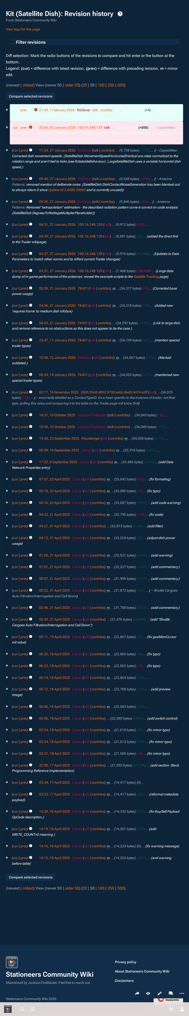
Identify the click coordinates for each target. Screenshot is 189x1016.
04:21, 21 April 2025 (54, 526)
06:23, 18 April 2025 (54, 666)
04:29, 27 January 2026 (57, 236)
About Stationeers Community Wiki (142, 971)
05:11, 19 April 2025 (54, 637)
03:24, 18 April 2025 (54, 730)
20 (84, 85)
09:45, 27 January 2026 (57, 179)
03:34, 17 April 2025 (54, 782)
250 (111, 85)
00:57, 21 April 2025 (54, 579)
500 (120, 85)
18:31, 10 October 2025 (57, 415)
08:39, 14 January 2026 (57, 375)
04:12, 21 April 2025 (54, 538)
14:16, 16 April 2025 (54, 846)
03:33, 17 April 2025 (54, 794)
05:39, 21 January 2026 (57, 288)
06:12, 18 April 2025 (54, 689)
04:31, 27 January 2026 (57, 224)
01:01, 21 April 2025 (54, 567)
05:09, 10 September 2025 (59, 450)
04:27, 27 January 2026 (57, 254)
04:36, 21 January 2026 (57, 305)
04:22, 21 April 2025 (54, 514)
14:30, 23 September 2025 (59, 438)
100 (101, 85)
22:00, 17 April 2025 (54, 765)
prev (23, 110)
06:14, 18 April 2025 (54, 678)
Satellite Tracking (146, 276)
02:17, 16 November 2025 (59, 392)
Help (120, 13)
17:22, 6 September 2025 (58, 462)
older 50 (72, 85)
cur (15, 127)
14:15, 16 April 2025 (54, 858)
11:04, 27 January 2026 (57, 150)
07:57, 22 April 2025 (54, 479)
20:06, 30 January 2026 (57, 127)
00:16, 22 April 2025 (54, 503)
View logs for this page (23, 29)
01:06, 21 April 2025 (54, 555)
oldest (28, 85)
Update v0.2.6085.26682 (67, 190)
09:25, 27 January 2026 (57, 202)
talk (95, 110)
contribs (106, 110)
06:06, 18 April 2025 (54, 707)
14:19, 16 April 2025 (54, 829)
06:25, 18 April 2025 (54, 654)
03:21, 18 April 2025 (54, 753)
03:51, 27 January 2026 (57, 271)
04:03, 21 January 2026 (57, 323)
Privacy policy (125, 962)
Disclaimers (124, 981)
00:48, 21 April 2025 (54, 608)
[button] (94, 42)
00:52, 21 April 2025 (54, 590)
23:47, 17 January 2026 (57, 340)
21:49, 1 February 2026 (57, 110)
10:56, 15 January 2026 (57, 358)
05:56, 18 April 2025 (54, 718)
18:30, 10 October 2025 (57, 427)
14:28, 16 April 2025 (54, 811)
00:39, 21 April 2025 (54, 619)
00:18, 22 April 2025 (54, 491)
